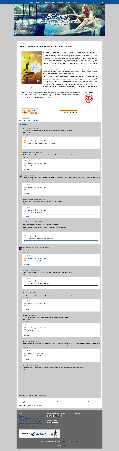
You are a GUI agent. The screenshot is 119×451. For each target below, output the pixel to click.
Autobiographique (23, 426)
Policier (42, 418)
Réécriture (22, 425)
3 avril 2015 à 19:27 (31, 292)
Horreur (35, 425)
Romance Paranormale (25, 423)
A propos (74, 2)
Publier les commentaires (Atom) (33, 405)
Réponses (27, 138)
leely (24, 292)
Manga (42, 422)
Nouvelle (42, 423)
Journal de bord (39, 2)
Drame (28, 422)
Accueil (31, 2)
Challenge (67, 2)
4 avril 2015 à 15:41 (34, 315)
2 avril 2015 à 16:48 (34, 270)
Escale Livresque (35, 120)
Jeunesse (22, 416)
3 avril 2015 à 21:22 (41, 303)
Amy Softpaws (27, 221)
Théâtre (28, 426)
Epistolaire (42, 425)
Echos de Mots (27, 152)
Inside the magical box (29, 199)
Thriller (41, 416)
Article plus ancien (94, 402)
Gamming (29, 425)
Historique (22, 422)
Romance (41, 420)
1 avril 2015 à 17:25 (37, 152)
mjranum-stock (74, 441)
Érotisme (32, 426)
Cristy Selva (31, 140)
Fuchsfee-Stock (64, 441)
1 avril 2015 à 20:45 (44, 247)
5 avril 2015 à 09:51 (41, 327)
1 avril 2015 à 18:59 (41, 199)
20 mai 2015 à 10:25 (34, 365)
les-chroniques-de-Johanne (31, 247)
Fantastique (33, 420)
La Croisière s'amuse (50, 2)
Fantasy (35, 418)
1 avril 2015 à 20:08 (37, 221)
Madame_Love (27, 128)
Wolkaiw (25, 175)
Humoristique (35, 423)
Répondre (26, 134)
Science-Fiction (23, 420)
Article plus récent (24, 402)
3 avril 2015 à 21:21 (41, 236)
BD (39, 422)
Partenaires (60, 2)
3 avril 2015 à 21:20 (41, 140)
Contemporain (26, 120)
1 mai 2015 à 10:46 (34, 341)
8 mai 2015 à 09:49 (41, 353)
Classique (35, 422)
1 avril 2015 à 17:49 (34, 175)
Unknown (26, 270)
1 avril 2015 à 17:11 (37, 128)
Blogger (64, 445)
